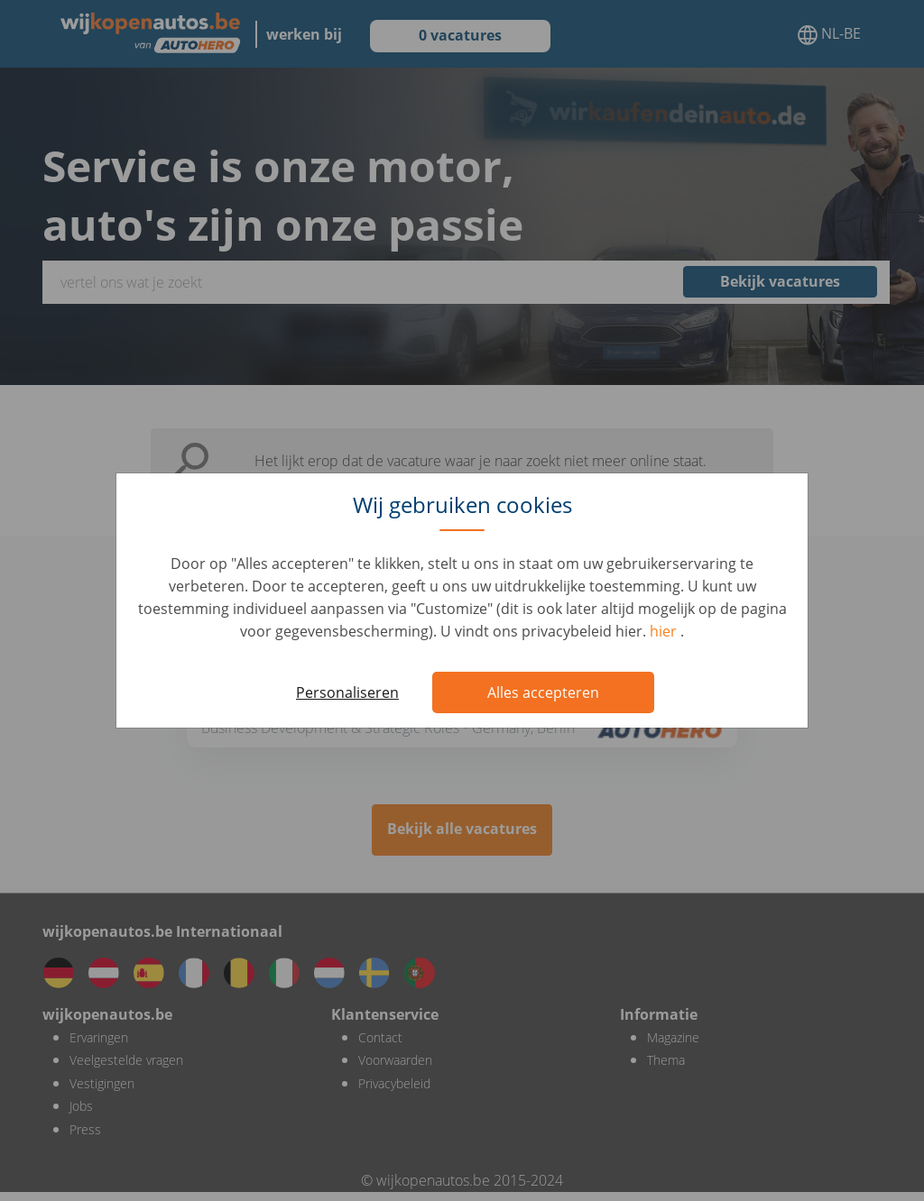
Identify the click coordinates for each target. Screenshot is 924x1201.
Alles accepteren (543, 692)
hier (665, 631)
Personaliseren (347, 692)
